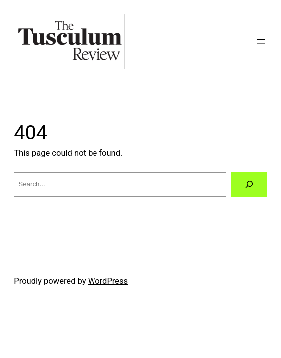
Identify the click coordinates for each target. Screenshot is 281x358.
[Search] (249, 184)
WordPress (108, 281)
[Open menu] (261, 41)
